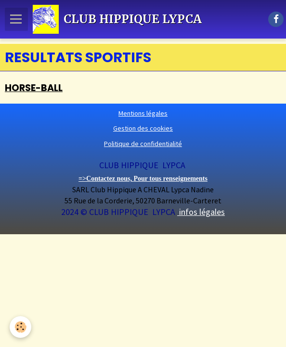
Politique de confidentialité (143, 143)
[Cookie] (20, 327)
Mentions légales (143, 113)
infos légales (201, 211)
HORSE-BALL (34, 87)
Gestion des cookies (143, 128)
